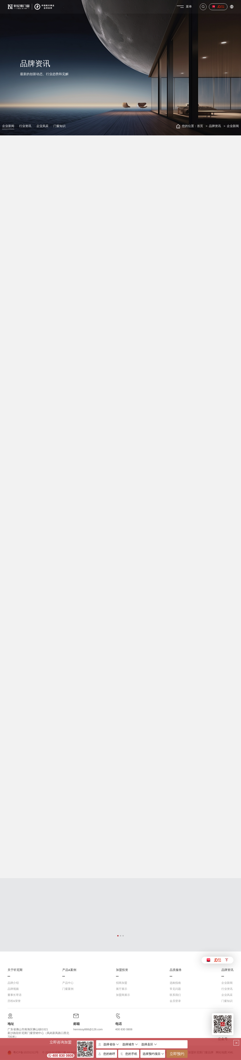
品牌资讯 (215, 126)
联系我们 (175, 994)
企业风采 (42, 126)
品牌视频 (13, 988)
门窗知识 (59, 126)
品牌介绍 (13, 982)
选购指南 (175, 982)
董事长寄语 (15, 994)
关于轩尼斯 (15, 970)
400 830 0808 (63, 1055)
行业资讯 (25, 126)
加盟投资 (122, 970)
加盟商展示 (123, 994)
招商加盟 (121, 982)
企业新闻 (8, 126)
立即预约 (177, 1054)
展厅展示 (121, 988)
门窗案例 (68, 988)
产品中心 (68, 982)
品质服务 (176, 970)
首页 (200, 126)
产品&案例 (69, 970)
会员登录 (175, 1001)
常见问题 (175, 988)
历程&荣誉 (14, 1001)
